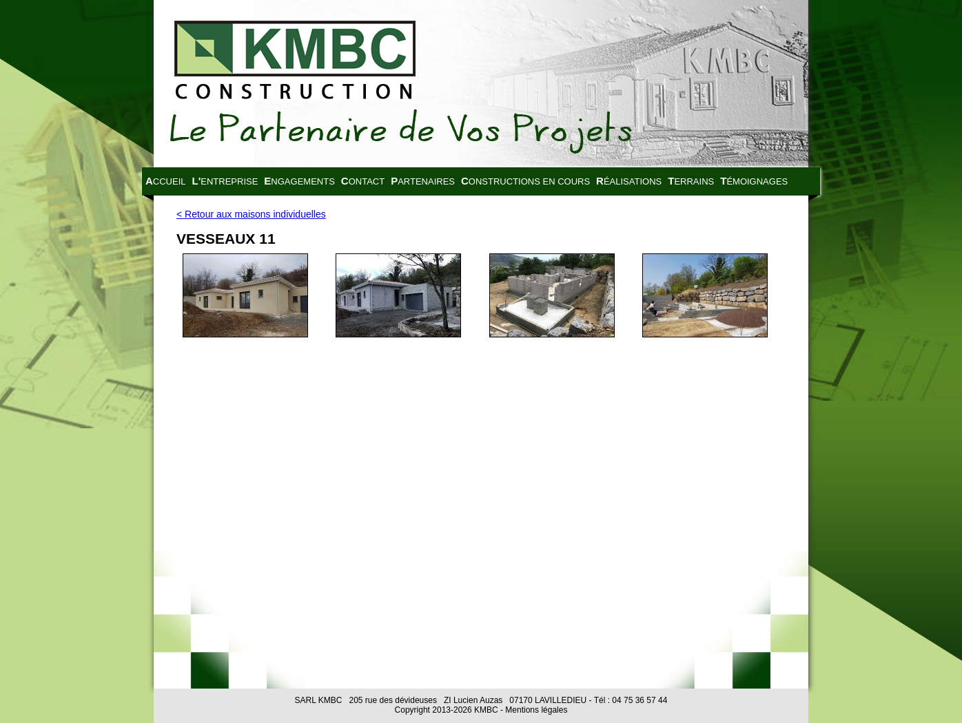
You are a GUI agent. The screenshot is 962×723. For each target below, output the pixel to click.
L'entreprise (225, 181)
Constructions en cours (525, 181)
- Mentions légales (533, 710)
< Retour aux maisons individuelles (251, 214)
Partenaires (423, 181)
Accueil (165, 181)
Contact (363, 181)
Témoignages (754, 181)
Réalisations (629, 181)
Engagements (299, 181)
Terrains (691, 181)
